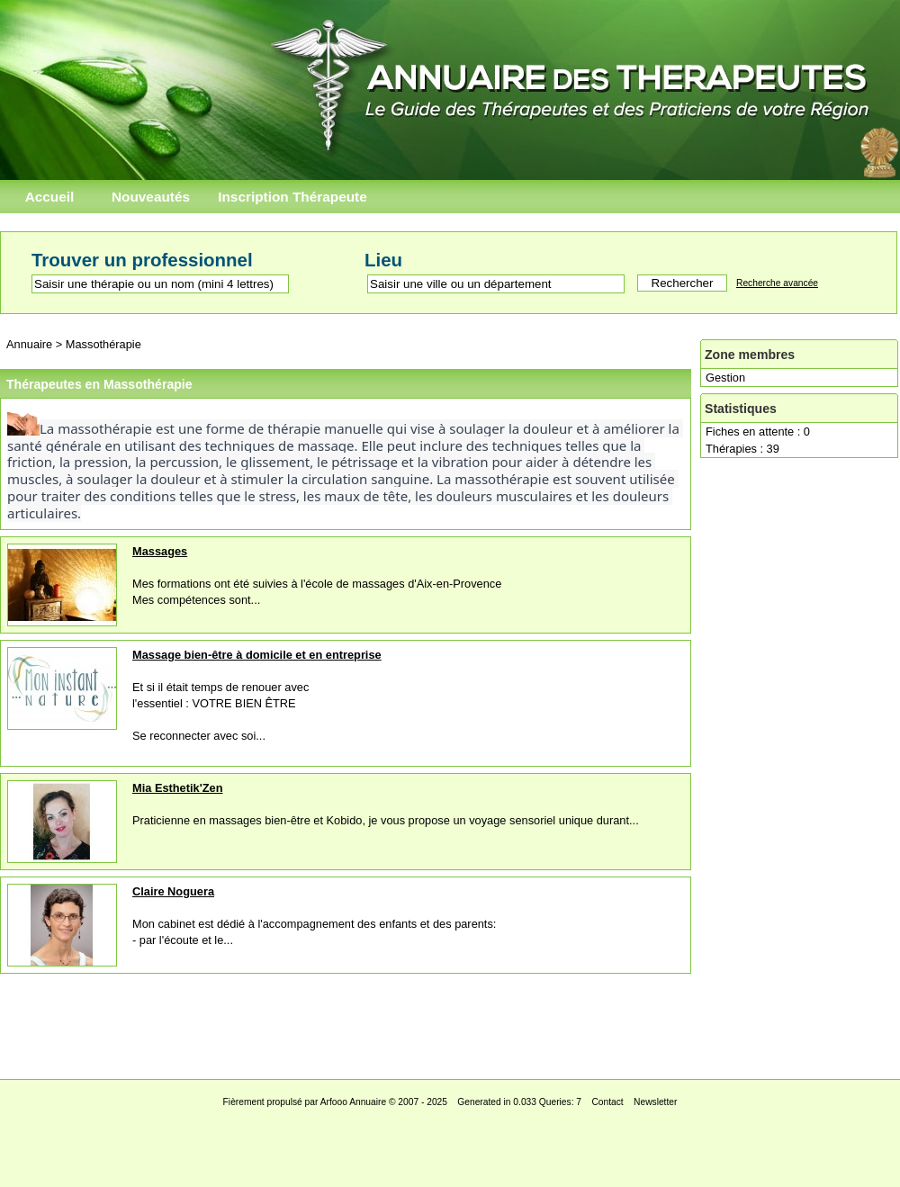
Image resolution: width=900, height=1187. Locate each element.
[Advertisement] (450, 1021)
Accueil (50, 196)
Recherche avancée (777, 283)
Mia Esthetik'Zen (177, 788)
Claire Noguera (173, 891)
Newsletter (655, 1102)
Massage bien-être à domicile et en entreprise (257, 654)
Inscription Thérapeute (292, 196)
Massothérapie (103, 344)
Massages (159, 551)
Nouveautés (151, 196)
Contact (607, 1102)
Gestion (725, 377)
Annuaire (29, 344)
